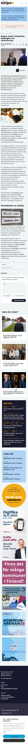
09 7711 (6, 685)
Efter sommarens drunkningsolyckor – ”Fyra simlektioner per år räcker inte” (13, 10)
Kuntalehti (5, 713)
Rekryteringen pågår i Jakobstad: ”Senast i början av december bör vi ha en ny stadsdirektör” (14, 442)
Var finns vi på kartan (6, 678)
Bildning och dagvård (6, 407)
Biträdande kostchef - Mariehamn (12, 474)
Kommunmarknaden (9, 710)
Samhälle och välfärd (14, 407)
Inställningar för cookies (14, 740)
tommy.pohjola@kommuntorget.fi (9, 688)
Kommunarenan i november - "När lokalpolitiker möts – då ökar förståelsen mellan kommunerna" (13, 17)
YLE (16, 390)
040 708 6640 (4, 699)
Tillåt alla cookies (14, 736)
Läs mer (4, 732)
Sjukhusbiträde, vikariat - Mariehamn (13, 458)
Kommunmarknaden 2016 (7, 267)
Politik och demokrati (7, 33)
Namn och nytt (6, 438)
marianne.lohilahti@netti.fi (7, 697)
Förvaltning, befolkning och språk (7, 423)
